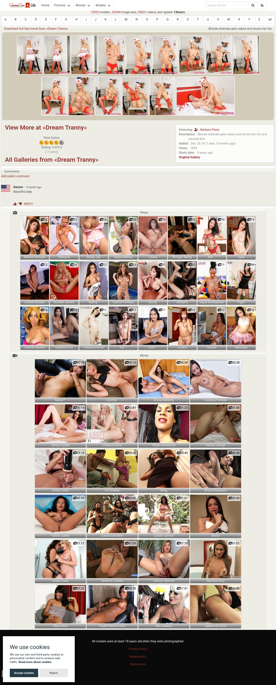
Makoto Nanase (34, 257)
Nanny (94, 302)
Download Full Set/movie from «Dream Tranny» (36, 28)
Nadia (60, 400)
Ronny (153, 302)
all (269, 19)
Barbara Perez (209, 129)
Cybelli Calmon (164, 535)
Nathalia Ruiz (216, 581)
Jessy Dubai (60, 490)
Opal (241, 257)
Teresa (211, 347)
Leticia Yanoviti (164, 581)
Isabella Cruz (64, 347)
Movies (80, 5)
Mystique (241, 347)
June (153, 347)
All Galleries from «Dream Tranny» (52, 159)
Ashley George (216, 445)
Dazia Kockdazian (212, 302)
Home (45, 5)
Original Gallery (189, 157)
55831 (142, 12)
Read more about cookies (35, 662)
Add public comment (15, 176)
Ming (163, 490)
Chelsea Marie (112, 445)
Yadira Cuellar (60, 535)
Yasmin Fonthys (123, 302)
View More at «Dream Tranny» (46, 127)
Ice (123, 347)
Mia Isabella (164, 626)
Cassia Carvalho (112, 535)
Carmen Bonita (35, 347)
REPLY (28, 204)
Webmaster (138, 664)
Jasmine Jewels (112, 581)
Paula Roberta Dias (112, 626)
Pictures (59, 5)
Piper (241, 302)
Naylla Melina (123, 257)
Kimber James (64, 302)
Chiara (152, 257)
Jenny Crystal (60, 445)
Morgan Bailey (182, 257)
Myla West (60, 626)
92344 (116, 12)
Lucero (182, 347)
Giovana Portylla (216, 400)
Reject (53, 673)
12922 (94, 12)
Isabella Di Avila (215, 626)
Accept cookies (24, 673)
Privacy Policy (138, 649)
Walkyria (64, 257)
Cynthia (112, 400)
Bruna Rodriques (215, 490)
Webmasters (138, 656)
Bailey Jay (93, 257)
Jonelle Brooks (35, 302)
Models (101, 5)
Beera (216, 535)
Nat (212, 257)
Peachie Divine (94, 347)
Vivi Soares (112, 490)
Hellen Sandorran (164, 445)
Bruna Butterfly (164, 400)
